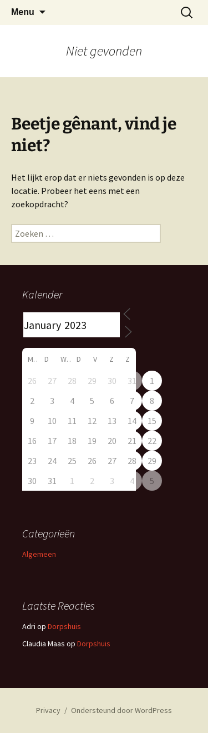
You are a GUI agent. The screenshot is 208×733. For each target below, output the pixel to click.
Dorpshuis (64, 626)
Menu (22, 12)
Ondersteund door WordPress (121, 710)
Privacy (48, 710)
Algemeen (39, 554)
